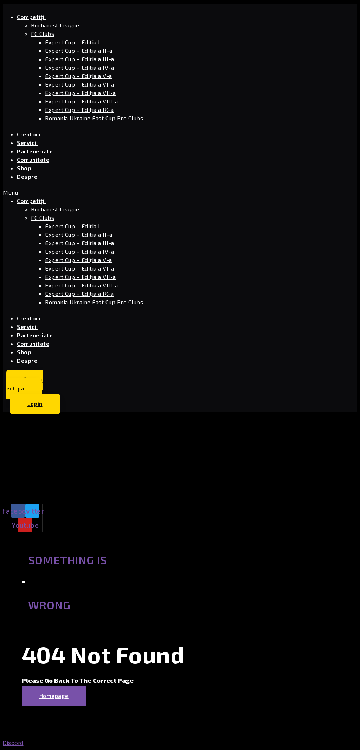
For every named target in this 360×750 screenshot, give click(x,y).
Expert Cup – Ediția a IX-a (79, 109)
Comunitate (33, 159)
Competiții (31, 16)
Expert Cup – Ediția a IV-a (79, 67)
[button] (119, 192)
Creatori (28, 134)
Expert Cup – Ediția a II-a (78, 50)
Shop (24, 168)
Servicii (27, 142)
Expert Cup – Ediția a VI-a (79, 84)
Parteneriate (35, 151)
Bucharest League (55, 25)
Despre (27, 176)
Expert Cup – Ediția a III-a (79, 59)
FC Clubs (42, 33)
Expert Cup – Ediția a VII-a (80, 92)
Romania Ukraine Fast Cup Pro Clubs (94, 118)
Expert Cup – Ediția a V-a (78, 75)
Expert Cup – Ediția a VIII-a (81, 101)
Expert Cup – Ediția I (72, 42)
